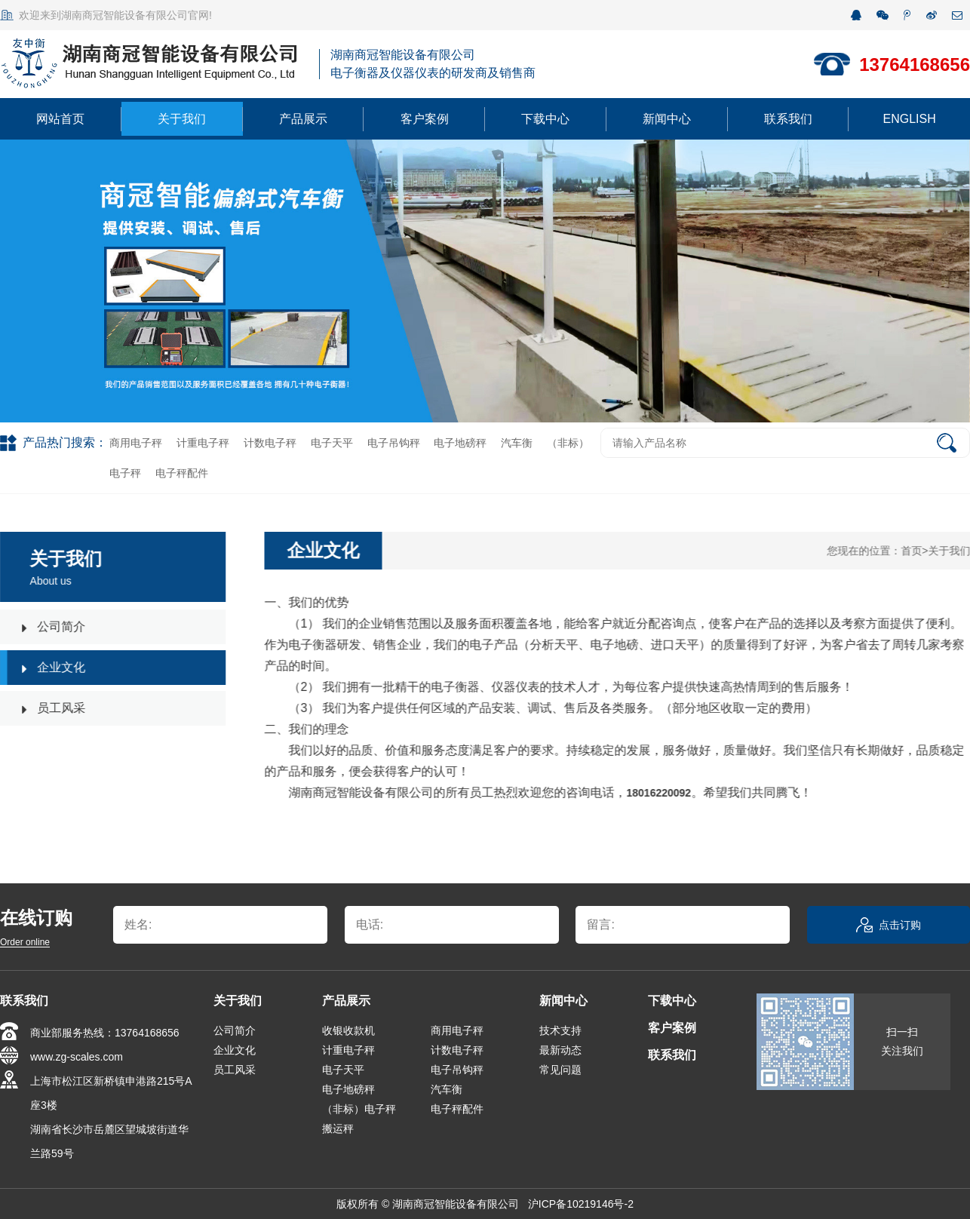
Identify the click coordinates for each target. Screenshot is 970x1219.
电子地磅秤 (460, 443)
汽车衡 (517, 443)
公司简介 (234, 1030)
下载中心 (545, 118)
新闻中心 (667, 118)
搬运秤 (338, 1128)
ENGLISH (909, 118)
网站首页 (60, 118)
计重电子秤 (203, 443)
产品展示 (303, 118)
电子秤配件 (181, 473)
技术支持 (560, 1030)
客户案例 (425, 118)
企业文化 (234, 1050)
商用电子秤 (135, 443)
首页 (912, 551)
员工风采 (234, 1070)
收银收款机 (348, 1030)
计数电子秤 (270, 443)
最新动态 (560, 1050)
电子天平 (332, 443)
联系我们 (788, 118)
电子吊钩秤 (393, 443)
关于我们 (182, 118)
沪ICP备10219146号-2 (581, 1204)
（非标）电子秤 (359, 1109)
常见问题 (560, 1070)
